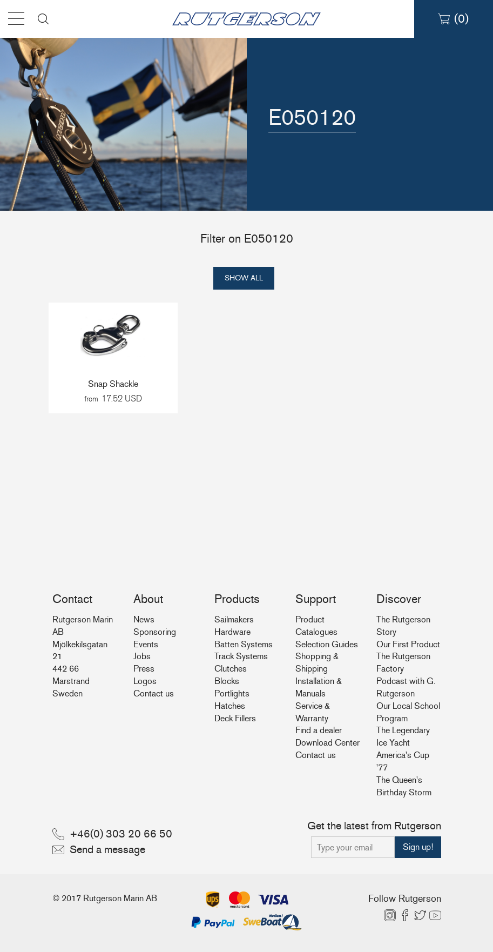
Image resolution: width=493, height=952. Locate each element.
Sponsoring (154, 632)
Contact (72, 599)
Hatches (229, 706)
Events (145, 644)
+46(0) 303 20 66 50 (121, 833)
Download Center (327, 743)
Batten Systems (243, 644)
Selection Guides (326, 644)
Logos (145, 681)
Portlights (231, 693)
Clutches (230, 668)
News (143, 619)
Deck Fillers (235, 718)
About (148, 599)
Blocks (226, 681)
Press (143, 668)
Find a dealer (318, 730)
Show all (244, 278)
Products (237, 599)
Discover (398, 599)
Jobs (142, 656)
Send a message (107, 849)
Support (315, 599)
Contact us (153, 693)
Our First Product (408, 644)
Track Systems (241, 656)
